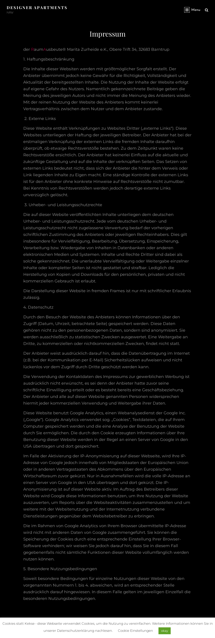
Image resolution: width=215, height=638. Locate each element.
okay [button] (164, 630)
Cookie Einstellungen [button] (135, 630)
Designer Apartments (37, 7)
